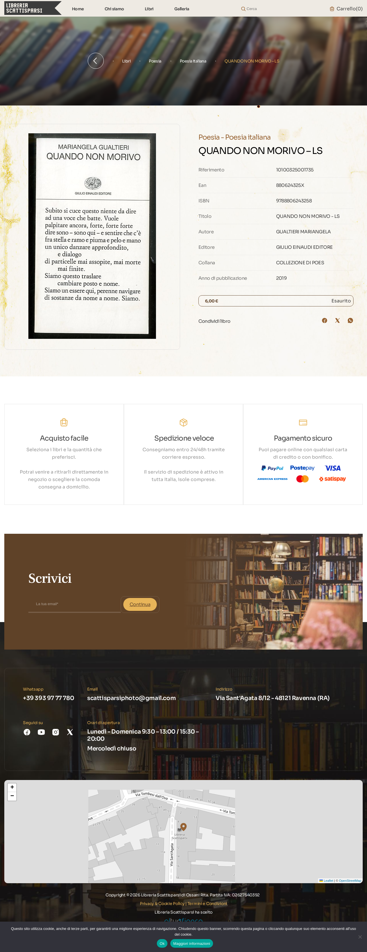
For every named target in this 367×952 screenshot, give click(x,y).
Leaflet (326, 880)
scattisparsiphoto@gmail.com (131, 698)
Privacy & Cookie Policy (162, 903)
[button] (183, 827)
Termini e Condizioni (207, 903)
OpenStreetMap (350, 880)
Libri (149, 8)
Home (78, 8)
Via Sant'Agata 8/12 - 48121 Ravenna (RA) (273, 698)
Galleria (181, 8)
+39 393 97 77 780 (48, 698)
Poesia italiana (193, 61)
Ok (162, 943)
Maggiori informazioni (191, 943)
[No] (360, 937)
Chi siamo (114, 8)
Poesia (155, 61)
